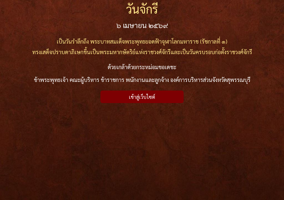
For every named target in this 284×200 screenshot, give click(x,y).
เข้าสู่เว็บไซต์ (142, 97)
